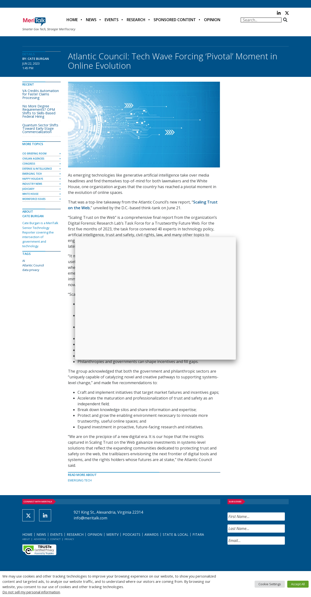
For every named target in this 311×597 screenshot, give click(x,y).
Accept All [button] (298, 584)
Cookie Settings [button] (269, 584)
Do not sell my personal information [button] (31, 592)
